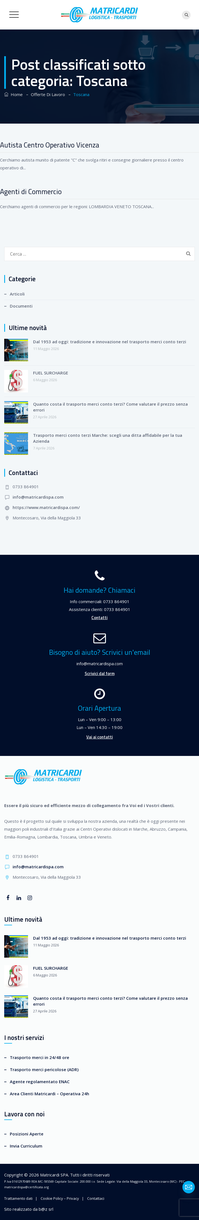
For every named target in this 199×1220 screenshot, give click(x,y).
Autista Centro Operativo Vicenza (49, 145)
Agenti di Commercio (31, 191)
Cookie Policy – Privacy (60, 1198)
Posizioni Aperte (26, 1134)
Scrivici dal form (100, 673)
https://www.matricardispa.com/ (46, 507)
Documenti (21, 306)
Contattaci (95, 1198)
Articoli (17, 294)
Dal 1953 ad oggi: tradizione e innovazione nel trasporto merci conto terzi (109, 341)
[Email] (188, 1187)
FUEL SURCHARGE (50, 373)
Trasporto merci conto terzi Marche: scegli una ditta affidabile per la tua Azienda (107, 438)
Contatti (99, 617)
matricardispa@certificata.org (26, 1187)
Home (13, 94)
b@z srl (46, 1209)
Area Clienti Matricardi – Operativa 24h (49, 1093)
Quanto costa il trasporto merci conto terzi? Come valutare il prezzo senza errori (110, 407)
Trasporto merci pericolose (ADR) (44, 1069)
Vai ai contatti (99, 737)
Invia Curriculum (26, 1146)
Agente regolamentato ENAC (40, 1081)
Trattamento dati (18, 1198)
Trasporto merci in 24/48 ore (39, 1057)
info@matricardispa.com (38, 497)
